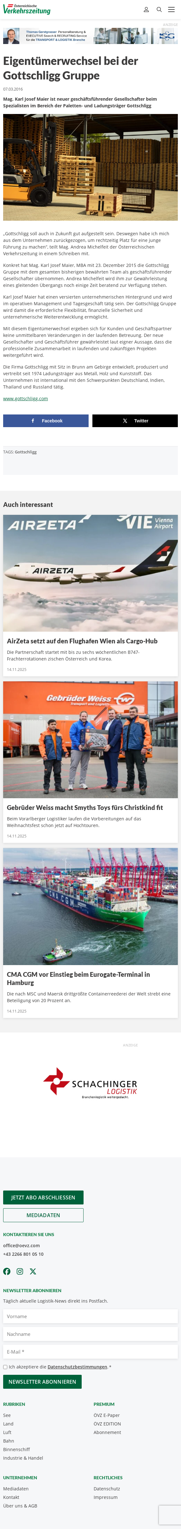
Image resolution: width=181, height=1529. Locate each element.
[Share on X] (135, 420)
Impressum (106, 1497)
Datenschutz (107, 1489)
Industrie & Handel (23, 1458)
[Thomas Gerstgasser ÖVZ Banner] (90, 35)
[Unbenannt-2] (90, 1085)
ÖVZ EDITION (107, 1424)
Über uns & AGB (20, 1506)
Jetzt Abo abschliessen (43, 1197)
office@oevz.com (21, 1245)
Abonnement (107, 1432)
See (7, 1415)
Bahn (8, 1441)
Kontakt (11, 1497)
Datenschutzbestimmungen (77, 1367)
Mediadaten (43, 1215)
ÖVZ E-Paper (107, 1415)
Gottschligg (26, 452)
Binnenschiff (16, 1449)
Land (8, 1424)
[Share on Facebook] (46, 420)
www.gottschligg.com (25, 398)
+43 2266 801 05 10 (23, 1254)
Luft (7, 1432)
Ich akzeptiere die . (60, 1367)
